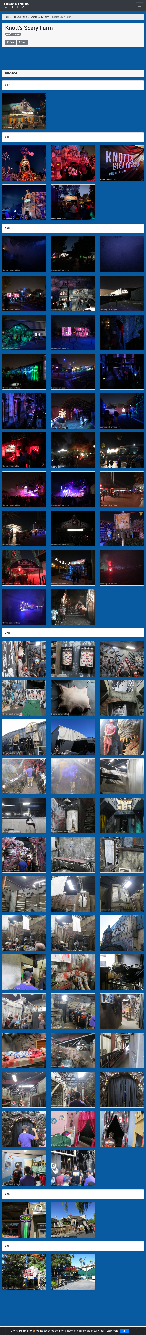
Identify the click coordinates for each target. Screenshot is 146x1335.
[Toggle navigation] (140, 5)
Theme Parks (20, 17)
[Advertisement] (73, 56)
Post (11, 42)
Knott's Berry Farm (39, 17)
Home (7, 17)
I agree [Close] (124, 1331)
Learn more (112, 1330)
